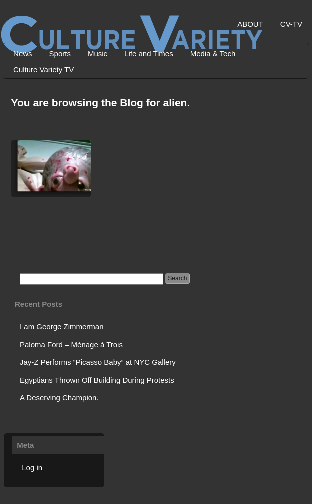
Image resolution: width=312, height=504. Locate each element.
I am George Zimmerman (62, 326)
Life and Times (149, 54)
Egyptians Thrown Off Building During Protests (97, 380)
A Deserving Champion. (59, 398)
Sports (60, 54)
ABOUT (251, 24)
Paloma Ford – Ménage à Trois (71, 344)
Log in (32, 468)
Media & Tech (213, 54)
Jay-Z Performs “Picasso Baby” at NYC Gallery (98, 362)
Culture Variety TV (44, 70)
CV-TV (291, 24)
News (23, 54)
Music (98, 54)
